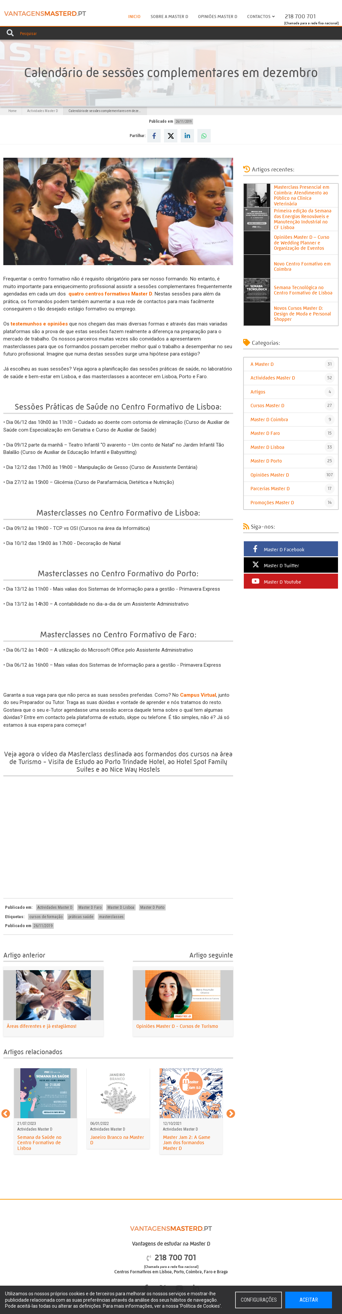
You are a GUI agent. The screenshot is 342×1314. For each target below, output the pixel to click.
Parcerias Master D (292, 489)
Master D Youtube (275, 581)
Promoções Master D (292, 503)
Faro (208, 1272)
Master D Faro (90, 907)
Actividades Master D (42, 111)
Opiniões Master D (217, 16)
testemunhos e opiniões (39, 324)
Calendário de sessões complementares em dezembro (107, 111)
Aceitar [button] (308, 1300)
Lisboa (165, 1272)
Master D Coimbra (292, 420)
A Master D (292, 364)
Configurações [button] (259, 1300)
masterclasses (111, 916)
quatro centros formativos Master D (110, 294)
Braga (222, 1272)
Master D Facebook (277, 549)
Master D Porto (152, 907)
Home (12, 111)
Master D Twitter (274, 565)
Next (231, 1114)
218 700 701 (300, 16)
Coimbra (194, 1272)
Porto (179, 1272)
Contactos (261, 16)
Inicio (134, 16)
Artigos (292, 392)
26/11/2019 (184, 121)
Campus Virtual (198, 695)
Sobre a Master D (169, 16)
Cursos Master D (292, 406)
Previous (6, 1114)
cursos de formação (45, 916)
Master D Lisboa (121, 907)
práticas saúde (80, 916)
